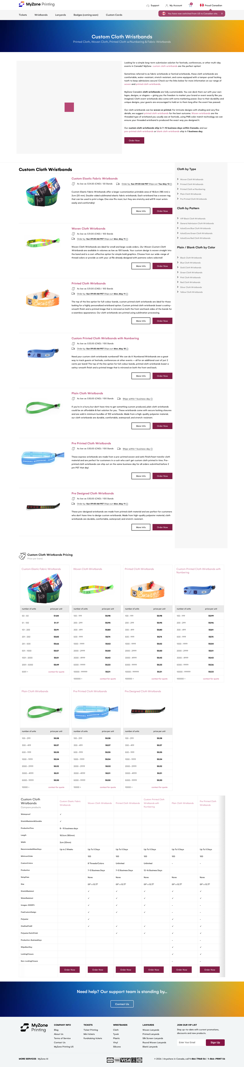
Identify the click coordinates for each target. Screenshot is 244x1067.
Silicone (117, 1046)
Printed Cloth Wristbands (89, 283)
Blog (56, 1029)
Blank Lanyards (150, 1046)
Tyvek (116, 1034)
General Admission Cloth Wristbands (197, 223)
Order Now (134, 140)
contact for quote (56, 671)
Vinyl (115, 1042)
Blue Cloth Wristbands (190, 262)
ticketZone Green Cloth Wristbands (196, 233)
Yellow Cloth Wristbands (191, 292)
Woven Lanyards (151, 1029)
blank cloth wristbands (168, 131)
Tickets (23, 14)
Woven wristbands (201, 113)
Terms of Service (62, 1038)
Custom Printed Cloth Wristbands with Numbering (105, 338)
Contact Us (122, 1004)
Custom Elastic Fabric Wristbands (95, 178)
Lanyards (60, 14)
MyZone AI (43, 1058)
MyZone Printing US (63, 1046)
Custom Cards (114, 14)
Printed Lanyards (151, 1034)
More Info (141, 210)
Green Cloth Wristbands (191, 272)
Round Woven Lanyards (154, 1042)
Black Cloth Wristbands (191, 257)
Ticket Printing (91, 1029)
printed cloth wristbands (148, 84)
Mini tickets (89, 1034)
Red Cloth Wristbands (190, 282)
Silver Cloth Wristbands (191, 287)
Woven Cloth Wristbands (88, 228)
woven (127, 84)
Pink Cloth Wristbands (190, 277)
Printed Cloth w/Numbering (192, 189)
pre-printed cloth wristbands (138, 131)
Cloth (116, 1029)
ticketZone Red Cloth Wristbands (195, 238)
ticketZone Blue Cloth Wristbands (195, 228)
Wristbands (41, 14)
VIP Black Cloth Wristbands (192, 218)
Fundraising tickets (93, 1038)
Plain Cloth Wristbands (87, 393)
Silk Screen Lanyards (153, 1038)
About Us (58, 1034)
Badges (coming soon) (86, 14)
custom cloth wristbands (165, 65)
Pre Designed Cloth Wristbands (93, 493)
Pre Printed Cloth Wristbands (91, 443)
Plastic (116, 1038)
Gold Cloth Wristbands (190, 267)
